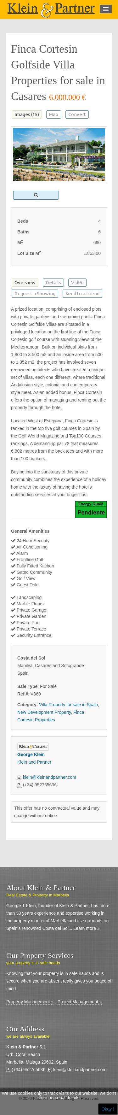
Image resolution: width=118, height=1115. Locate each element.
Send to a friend (82, 293)
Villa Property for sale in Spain (68, 704)
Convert (77, 114)
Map (53, 114)
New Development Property (44, 712)
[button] (36, 195)
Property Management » (29, 1001)
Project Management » (80, 1001)
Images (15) (26, 114)
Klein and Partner (34, 762)
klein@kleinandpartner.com (49, 777)
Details (53, 282)
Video (77, 282)
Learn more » (87, 928)
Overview (25, 282)
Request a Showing (34, 293)
